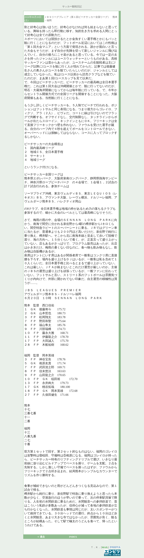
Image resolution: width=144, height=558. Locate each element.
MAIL (105, 547)
